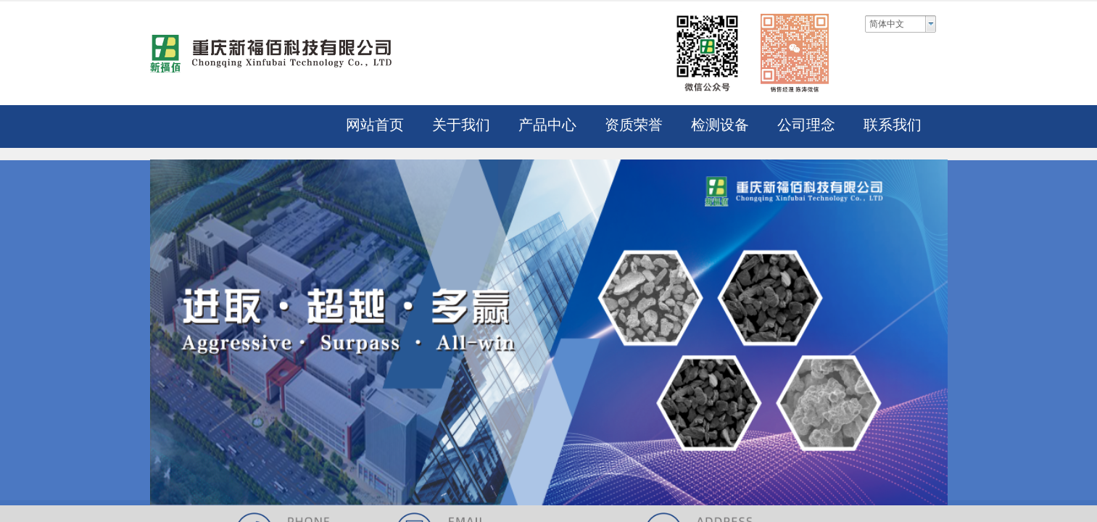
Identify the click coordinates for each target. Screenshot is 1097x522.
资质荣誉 (634, 125)
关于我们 (461, 125)
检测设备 (720, 125)
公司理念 (806, 125)
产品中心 (547, 125)
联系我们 (893, 125)
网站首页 (375, 125)
